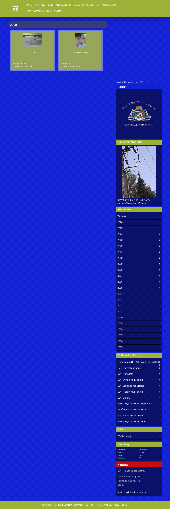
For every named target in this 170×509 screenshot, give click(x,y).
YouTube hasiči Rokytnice (131, 415)
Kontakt (59, 11)
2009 (120, 323)
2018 (120, 270)
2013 (120, 299)
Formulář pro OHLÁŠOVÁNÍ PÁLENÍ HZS (139, 362)
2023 (120, 240)
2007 (120, 335)
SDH (50, 5)
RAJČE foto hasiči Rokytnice (132, 409)
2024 (120, 234)
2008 (120, 329)
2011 (120, 311)
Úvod (29, 5)
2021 (120, 252)
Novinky (40, 5)
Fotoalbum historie (38, 11)
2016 (120, 282)
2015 (120, 288)
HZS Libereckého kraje (129, 368)
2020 (120, 258)
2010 (120, 317)
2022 (120, 246)
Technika (122, 216)
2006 (120, 341)
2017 (120, 276)
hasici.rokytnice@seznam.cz (132, 492)
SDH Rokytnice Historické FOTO (134, 421)
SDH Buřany (124, 398)
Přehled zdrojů (125, 436)
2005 (120, 347)
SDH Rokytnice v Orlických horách (135, 403)
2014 (120, 293)
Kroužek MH (63, 5)
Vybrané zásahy (80, 52)
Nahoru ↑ (125, 505)
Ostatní (32, 52)
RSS (86, 505)
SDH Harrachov (125, 374)
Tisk (91, 505)
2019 (120, 264)
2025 (120, 228)
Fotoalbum (109, 5)
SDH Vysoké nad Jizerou (130, 380)
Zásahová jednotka (86, 5)
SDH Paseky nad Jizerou (130, 392)
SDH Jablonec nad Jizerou (131, 386)
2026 (120, 222)
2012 (120, 305)
